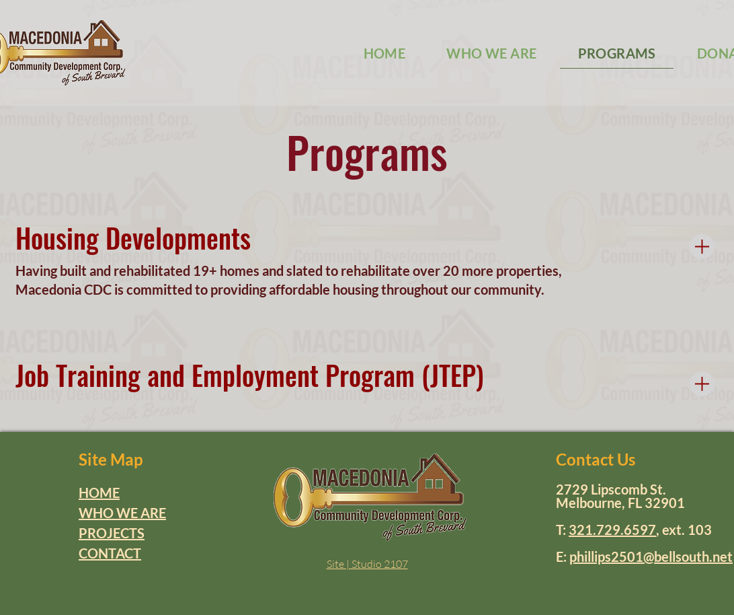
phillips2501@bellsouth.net (651, 556)
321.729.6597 (612, 529)
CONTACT (110, 553)
